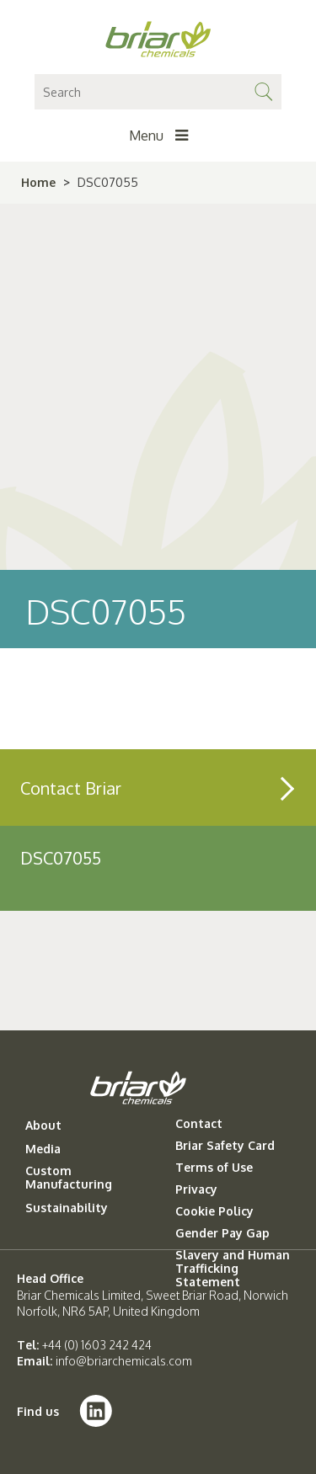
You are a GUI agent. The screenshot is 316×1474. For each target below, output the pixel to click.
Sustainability (66, 1208)
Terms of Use (214, 1167)
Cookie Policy (214, 1211)
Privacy (196, 1189)
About (43, 1125)
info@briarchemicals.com (124, 1361)
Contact (198, 1124)
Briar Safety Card (225, 1145)
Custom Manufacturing (68, 1177)
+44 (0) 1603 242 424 (97, 1345)
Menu (158, 135)
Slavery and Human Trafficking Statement (232, 1268)
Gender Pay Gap (222, 1233)
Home (38, 182)
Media (43, 1149)
